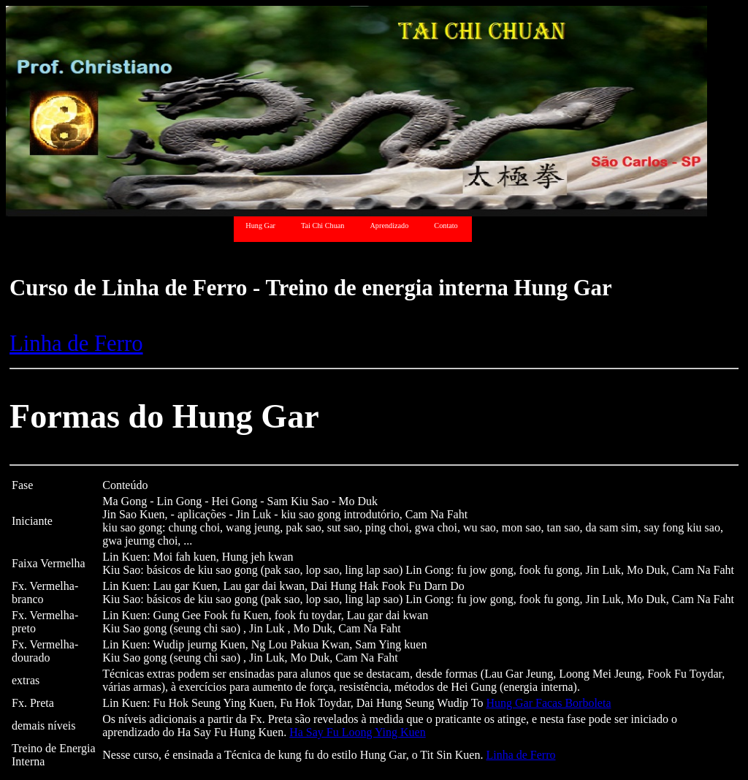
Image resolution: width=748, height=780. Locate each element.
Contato (445, 225)
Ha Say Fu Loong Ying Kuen (357, 732)
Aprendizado (389, 225)
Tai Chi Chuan (323, 225)
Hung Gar (260, 225)
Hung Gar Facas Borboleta (548, 703)
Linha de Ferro (76, 343)
